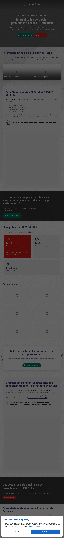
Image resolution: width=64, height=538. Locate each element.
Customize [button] (17, 531)
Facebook (37, 526)
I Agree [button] (45, 532)
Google (30, 526)
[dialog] (32, 526)
